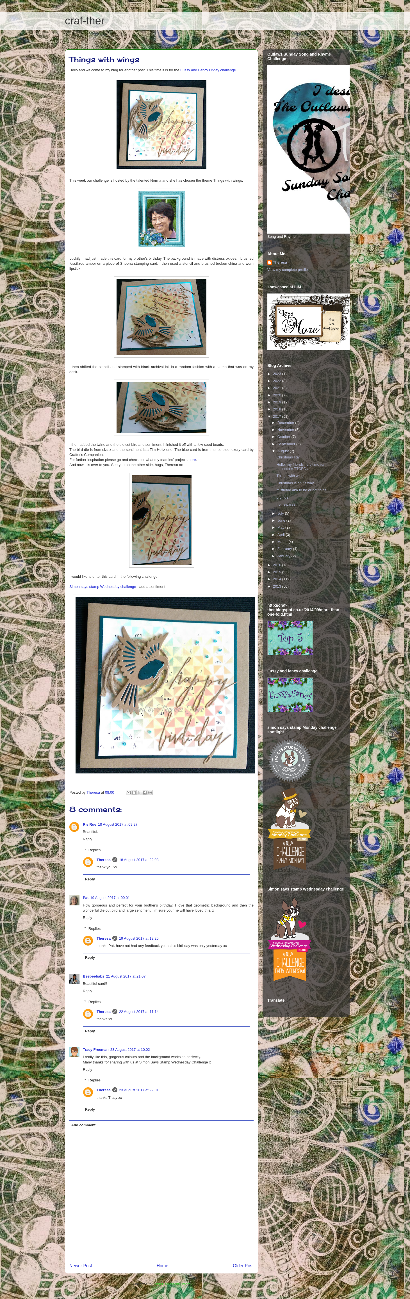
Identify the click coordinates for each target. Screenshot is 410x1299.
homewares (285, 504)
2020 (277, 395)
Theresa (104, 860)
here (192, 460)
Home (162, 1265)
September (286, 444)
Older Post (243, 1265)
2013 (277, 586)
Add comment (83, 1125)
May (281, 527)
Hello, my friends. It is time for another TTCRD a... (300, 466)
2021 (277, 388)
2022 (277, 381)
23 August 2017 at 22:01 (139, 1090)
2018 (277, 409)
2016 (277, 565)
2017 (277, 416)
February (285, 549)
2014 (277, 579)
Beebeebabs (93, 976)
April (281, 535)
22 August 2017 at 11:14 (139, 1012)
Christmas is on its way (295, 483)
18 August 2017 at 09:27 (118, 824)
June (281, 520)
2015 (277, 572)
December (286, 423)
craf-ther (84, 21)
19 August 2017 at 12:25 (139, 938)
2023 (277, 374)
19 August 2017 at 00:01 (110, 898)
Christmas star (288, 457)
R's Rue (89, 824)
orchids (282, 497)
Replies (94, 850)
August (283, 451)
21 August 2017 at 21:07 (126, 976)
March (283, 542)
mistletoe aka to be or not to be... (302, 490)
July (281, 513)
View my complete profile (287, 270)
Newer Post (80, 1265)
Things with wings (290, 476)
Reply (87, 839)
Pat (85, 898)
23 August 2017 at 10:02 (130, 1049)
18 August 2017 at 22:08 (139, 860)
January (284, 556)
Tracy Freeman (96, 1049)
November (286, 430)
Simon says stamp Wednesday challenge (102, 587)
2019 (277, 402)
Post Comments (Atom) (173, 1284)
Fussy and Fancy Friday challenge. (208, 70)
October (284, 437)
